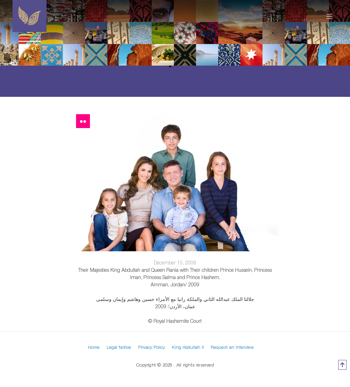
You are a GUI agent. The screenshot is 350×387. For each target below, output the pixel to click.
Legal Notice (119, 347)
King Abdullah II (188, 347)
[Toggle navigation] (330, 16)
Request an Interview (232, 347)
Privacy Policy (151, 347)
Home (94, 347)
